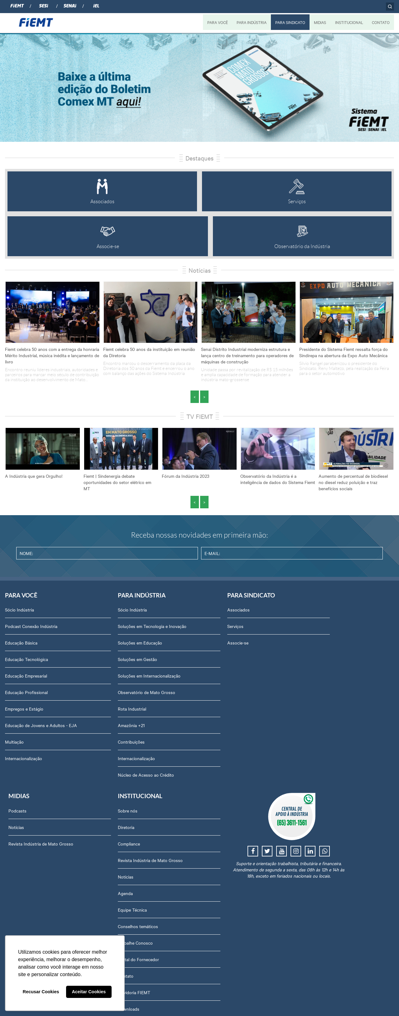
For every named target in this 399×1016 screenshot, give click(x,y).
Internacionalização (23, 766)
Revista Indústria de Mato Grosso (262, 644)
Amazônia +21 (96, 733)
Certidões (313, 842)
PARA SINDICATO (290, 22)
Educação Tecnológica (26, 661)
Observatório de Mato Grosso (111, 700)
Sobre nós (314, 611)
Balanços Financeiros (324, 826)
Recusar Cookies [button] (41, 991)
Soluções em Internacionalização (114, 683)
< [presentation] (195, 397)
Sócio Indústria (19, 611)
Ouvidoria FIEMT (320, 793)
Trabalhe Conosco (321, 743)
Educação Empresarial (26, 677)
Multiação (14, 749)
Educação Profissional (26, 694)
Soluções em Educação (105, 650)
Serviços (164, 628)
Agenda (311, 694)
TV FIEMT (199, 416)
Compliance (315, 644)
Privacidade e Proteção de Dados (336, 859)
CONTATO (381, 22)
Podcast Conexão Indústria (31, 628)
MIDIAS (320, 22)
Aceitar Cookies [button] (89, 991)
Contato (312, 776)
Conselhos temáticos (324, 727)
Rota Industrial (97, 716)
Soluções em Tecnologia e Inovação (107, 631)
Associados (167, 611)
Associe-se (167, 644)
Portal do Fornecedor (324, 760)
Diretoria (312, 628)
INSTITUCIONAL (349, 22)
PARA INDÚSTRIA (251, 22)
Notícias (200, 270)
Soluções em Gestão (102, 667)
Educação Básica (21, 644)
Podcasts (239, 611)
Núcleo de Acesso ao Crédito (111, 782)
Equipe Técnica (318, 710)
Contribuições (96, 749)
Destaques (199, 158)
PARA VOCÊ (216, 22)
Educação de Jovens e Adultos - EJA (36, 730)
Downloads (315, 809)
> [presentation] (204, 397)
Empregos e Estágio (24, 710)
